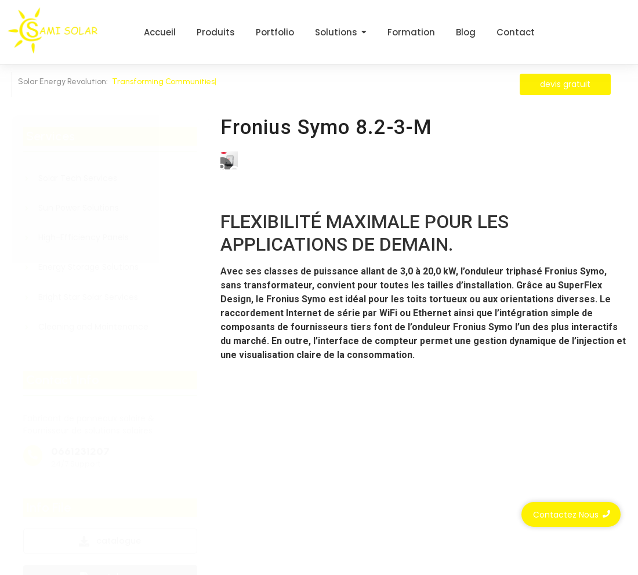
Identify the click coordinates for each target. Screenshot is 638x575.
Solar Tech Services (77, 178)
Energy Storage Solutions (88, 267)
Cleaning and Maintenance (93, 327)
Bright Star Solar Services (88, 297)
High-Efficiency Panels (83, 237)
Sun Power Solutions (78, 208)
